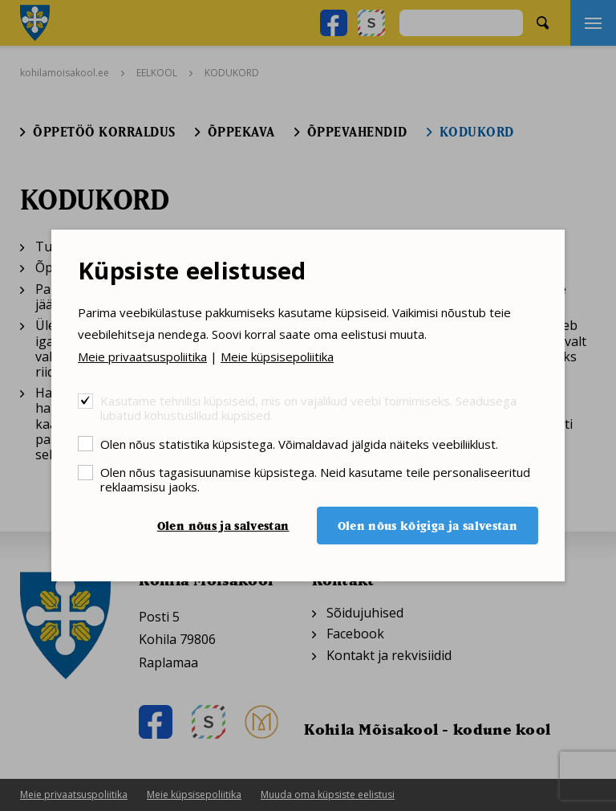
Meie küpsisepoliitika (277, 356)
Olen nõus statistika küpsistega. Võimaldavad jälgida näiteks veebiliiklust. (299, 443)
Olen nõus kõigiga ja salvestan (428, 525)
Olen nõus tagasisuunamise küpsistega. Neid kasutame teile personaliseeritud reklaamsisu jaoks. (315, 479)
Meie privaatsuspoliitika (142, 356)
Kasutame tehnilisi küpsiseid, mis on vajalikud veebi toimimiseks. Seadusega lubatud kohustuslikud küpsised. (308, 407)
